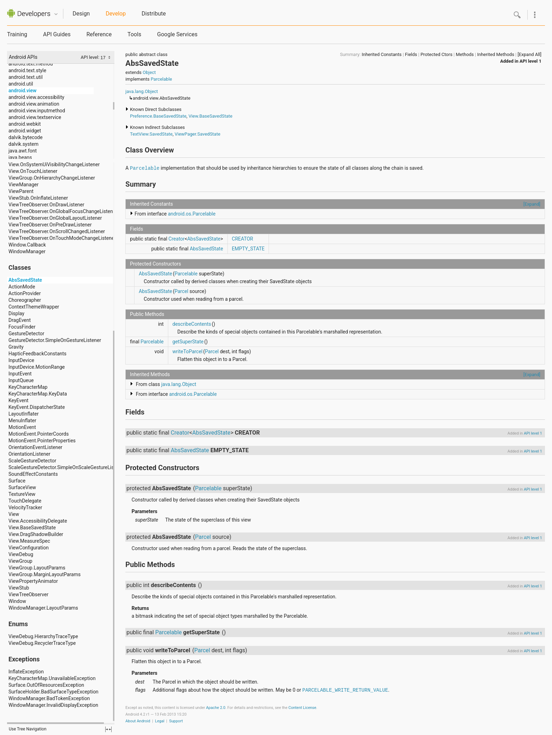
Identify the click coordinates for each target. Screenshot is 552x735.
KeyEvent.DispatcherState (36, 407)
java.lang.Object (141, 91)
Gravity (16, 347)
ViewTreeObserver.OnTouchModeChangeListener (62, 238)
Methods (465, 54)
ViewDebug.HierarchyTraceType (43, 636)
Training (17, 34)
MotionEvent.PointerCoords (38, 434)
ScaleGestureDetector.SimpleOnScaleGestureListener (66, 467)
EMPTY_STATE (248, 248)
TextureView (22, 494)
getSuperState (187, 341)
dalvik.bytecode (25, 137)
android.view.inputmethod (36, 110)
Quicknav (56, 14)
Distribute (154, 13)
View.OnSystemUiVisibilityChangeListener (54, 164)
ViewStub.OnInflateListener (38, 198)
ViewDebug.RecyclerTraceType (42, 643)
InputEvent (20, 373)
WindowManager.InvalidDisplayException (53, 705)
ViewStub (18, 588)
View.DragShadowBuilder (35, 534)
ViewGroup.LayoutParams (36, 568)
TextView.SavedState (151, 134)
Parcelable (161, 79)
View (13, 514)
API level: (90, 57)
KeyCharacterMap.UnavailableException (51, 678)
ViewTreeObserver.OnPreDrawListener (50, 225)
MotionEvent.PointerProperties (42, 440)
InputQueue (21, 380)
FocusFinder (22, 327)
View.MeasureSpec (29, 541)
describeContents (191, 324)
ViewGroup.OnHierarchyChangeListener (51, 178)
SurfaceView (22, 487)
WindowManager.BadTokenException (49, 698)
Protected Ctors (436, 54)
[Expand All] (529, 54)
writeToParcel (187, 351)
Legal (159, 721)
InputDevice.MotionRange (36, 367)
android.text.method (30, 64)
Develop (116, 13)
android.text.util (25, 77)
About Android (137, 721)
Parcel (181, 291)
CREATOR (242, 239)
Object (149, 72)
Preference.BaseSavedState (158, 116)
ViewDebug (20, 554)
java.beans (20, 157)
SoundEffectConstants (33, 474)
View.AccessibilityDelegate (37, 521)
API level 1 (530, 61)
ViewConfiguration (28, 547)
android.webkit (24, 124)
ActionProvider (24, 293)
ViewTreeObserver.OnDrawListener (46, 204)
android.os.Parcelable (191, 214)
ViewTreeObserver (28, 594)
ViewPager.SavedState (197, 134)
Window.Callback (27, 245)
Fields (411, 54)
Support (176, 721)
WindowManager (26, 251)
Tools (134, 34)
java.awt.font (22, 151)
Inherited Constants (381, 54)
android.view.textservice (34, 117)
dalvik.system (23, 144)
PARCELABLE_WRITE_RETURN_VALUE (345, 690)
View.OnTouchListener (32, 171)
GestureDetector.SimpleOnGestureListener (54, 340)
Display (16, 313)
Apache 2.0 (215, 707)
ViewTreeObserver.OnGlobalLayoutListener (55, 218)
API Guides (56, 34)
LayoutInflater (23, 414)
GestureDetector (26, 333)
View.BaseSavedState (32, 527)
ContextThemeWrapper (33, 307)
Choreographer (24, 300)
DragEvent (19, 320)
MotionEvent (22, 427)
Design (81, 13)
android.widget (24, 130)
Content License (302, 707)
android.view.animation (33, 104)
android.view (22, 90)
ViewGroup (20, 561)
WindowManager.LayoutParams (43, 608)
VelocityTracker (25, 507)
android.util (20, 84)
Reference (99, 34)
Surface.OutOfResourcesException (46, 685)
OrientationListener (29, 454)
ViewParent (20, 191)
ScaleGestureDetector (32, 460)
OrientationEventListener (35, 447)
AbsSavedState (25, 280)
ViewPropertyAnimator (33, 581)
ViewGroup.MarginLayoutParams (44, 574)
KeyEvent (18, 400)
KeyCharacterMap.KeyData (37, 394)
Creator (177, 239)
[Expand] (531, 204)
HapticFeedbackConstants (37, 353)
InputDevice (21, 360)
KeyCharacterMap (28, 387)
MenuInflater (22, 420)
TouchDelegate (24, 501)
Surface (16, 481)
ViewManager (23, 184)
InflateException (26, 671)
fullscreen (108, 729)
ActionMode (21, 286)
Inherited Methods (495, 54)
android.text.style (27, 70)
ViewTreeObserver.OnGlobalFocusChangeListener (62, 211)
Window (17, 601)
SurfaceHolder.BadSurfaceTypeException (53, 691)
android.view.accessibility (36, 97)
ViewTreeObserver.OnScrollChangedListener (56, 231)
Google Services (177, 34)
